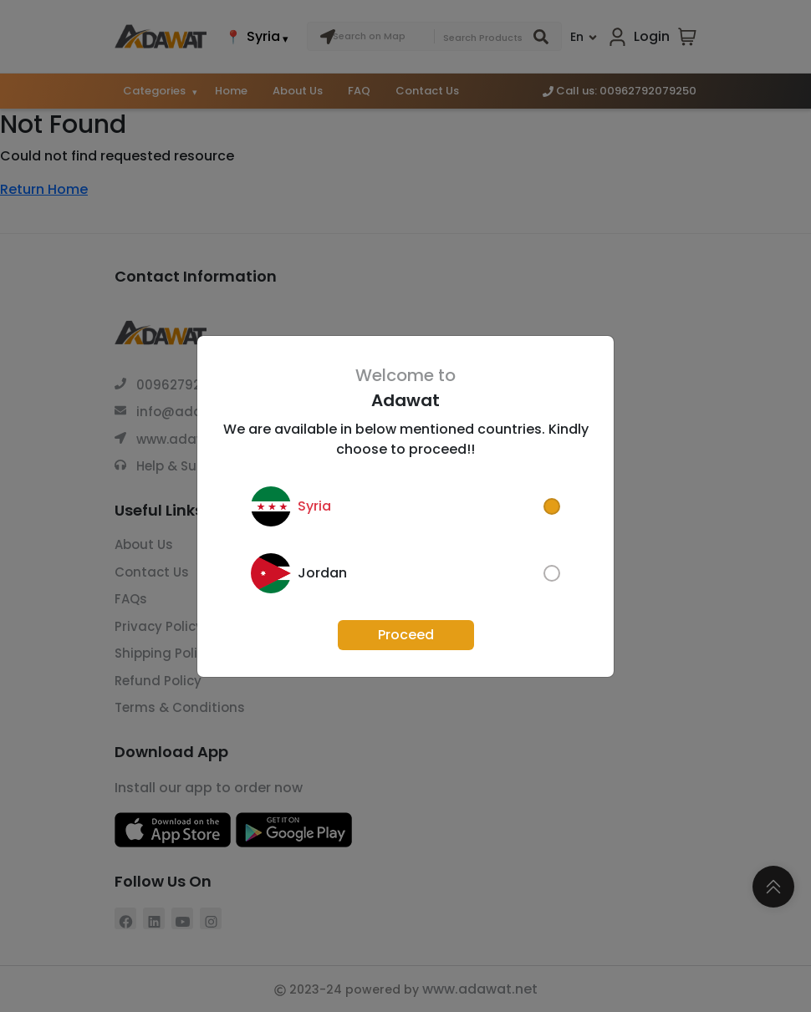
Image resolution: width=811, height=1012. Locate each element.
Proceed (406, 634)
